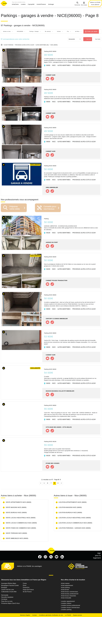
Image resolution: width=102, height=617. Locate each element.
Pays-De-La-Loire (6, 601)
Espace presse (77, 615)
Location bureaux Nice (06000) (70, 512)
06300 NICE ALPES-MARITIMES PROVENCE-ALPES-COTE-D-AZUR (71, 65)
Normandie (4, 595)
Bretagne (4, 587)
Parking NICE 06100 (50, 441)
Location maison (66, 603)
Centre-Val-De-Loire (7, 589)
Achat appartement (67, 585)
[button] (15, 4)
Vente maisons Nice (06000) (16, 507)
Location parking (66, 609)
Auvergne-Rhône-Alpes (8, 583)
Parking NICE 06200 (50, 257)
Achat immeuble (66, 598)
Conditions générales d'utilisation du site (51, 615)
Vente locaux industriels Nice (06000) (20, 517)
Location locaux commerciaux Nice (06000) (75, 523)
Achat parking (65, 587)
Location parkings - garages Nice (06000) (75, 528)
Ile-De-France (27, 591)
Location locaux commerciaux (70, 607)
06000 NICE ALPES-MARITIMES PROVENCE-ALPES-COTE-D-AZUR (71, 101)
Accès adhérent (95, 4)
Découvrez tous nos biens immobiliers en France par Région (23, 580)
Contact (34, 615)
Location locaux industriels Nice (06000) (75, 517)
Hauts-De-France (28, 589)
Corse (25, 583)
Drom (24, 585)
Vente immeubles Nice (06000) (17, 538)
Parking (46, 218)
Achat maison (65, 583)
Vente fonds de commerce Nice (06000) (21, 528)
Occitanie (4, 599)
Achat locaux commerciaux (69, 591)
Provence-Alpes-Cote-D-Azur (10, 603)
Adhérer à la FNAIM (95, 2)
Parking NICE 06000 (50, 89)
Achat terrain (65, 589)
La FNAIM (68, 615)
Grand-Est (26, 587)
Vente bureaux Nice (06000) (16, 512)
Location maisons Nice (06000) (70, 507)
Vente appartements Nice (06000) (18, 502)
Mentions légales (25, 615)
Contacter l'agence (47, 78)
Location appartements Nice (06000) (73, 502)
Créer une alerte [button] (92, 31)
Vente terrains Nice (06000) (16, 533)
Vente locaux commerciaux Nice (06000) (21, 523)
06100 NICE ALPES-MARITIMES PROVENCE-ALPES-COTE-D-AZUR (71, 232)
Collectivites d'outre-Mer (9, 591)
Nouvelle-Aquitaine (7, 597)
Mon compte (84, 5)
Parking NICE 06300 (50, 51)
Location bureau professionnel (70, 605)
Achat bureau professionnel (69, 593)
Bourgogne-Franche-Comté (10, 585)
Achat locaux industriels (68, 596)
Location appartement (68, 601)
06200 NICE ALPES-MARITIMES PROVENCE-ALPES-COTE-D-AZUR (71, 269)
